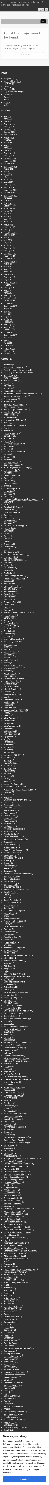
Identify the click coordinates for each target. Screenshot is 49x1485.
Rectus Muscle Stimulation (15, 1214)
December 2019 (10, 253)
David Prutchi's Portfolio (14, 974)
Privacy (7, 102)
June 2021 (7, 216)
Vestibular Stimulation (13, 1274)
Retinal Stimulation (12, 1245)
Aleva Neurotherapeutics (14, 404)
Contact (7, 97)
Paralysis (7, 1404)
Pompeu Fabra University (14, 367)
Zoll (5, 971)
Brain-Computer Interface (14, 1114)
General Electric (10, 615)
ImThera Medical (10, 644)
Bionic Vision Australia (13, 452)
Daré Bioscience (10, 552)
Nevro (6, 779)
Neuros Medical (10, 763)
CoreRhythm (9, 528)
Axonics (7, 431)
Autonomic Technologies (14, 425)
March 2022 (8, 201)
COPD (6, 1325)
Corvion (7, 536)
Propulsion (8, 1129)
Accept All (24, 1479)
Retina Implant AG (11, 845)
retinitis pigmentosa (12, 1417)
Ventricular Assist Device (14, 1272)
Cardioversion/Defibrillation (15, 1174)
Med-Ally (7, 990)
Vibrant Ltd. (8, 958)
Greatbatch (8, 631)
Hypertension (9, 1359)
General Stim (9, 618)
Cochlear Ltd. (9, 510)
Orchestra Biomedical (13, 805)
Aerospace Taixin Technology (15, 396)
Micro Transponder (11, 718)
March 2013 (8, 322)
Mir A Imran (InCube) (12, 1013)
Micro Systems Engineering (15, 992)
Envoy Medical (10, 594)
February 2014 (9, 295)
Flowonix (7, 610)
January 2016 (9, 288)
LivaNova (7, 692)
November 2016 (10, 282)
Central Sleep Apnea (12, 1425)
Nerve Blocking (10, 1235)
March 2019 (8, 274)
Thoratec (7, 929)
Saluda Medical (10, 855)
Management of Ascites (13, 1375)
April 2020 (8, 245)
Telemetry (8, 1264)
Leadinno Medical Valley (14, 678)
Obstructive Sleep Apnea (14, 1427)
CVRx (6, 541)
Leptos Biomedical (11, 681)
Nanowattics (9, 995)
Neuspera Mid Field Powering (16, 1143)
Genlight (7, 620)
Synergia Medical (11, 918)
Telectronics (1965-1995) (13, 921)
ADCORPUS (8, 388)
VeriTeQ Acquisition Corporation (17, 955)
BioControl (8, 441)
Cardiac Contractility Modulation (17, 1164)
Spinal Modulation (11, 900)
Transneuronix (10, 932)
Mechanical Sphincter (13, 1203)
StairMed (7, 908)
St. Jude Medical (10, 905)
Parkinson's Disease (12, 1406)
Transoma (8, 934)
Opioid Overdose (11, 1396)
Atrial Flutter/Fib (11, 1298)
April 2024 (8, 179)
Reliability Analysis (11, 998)
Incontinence (9, 1362)
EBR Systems (9, 568)
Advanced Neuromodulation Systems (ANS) (21, 394)
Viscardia (7, 963)
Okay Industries (10, 1050)
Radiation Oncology (12, 1414)
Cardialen (8, 478)
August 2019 (9, 264)
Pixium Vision (9, 821)
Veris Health (9, 953)
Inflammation (9, 1367)
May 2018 (7, 280)
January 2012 (9, 351)
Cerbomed (8, 494)
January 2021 (9, 230)
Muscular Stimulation (12, 1211)
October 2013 (9, 303)
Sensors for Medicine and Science (18, 874)
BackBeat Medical (11, 433)
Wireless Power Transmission (16, 1137)
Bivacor (7, 460)
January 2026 (9, 127)
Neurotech (8, 766)
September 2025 (10, 135)
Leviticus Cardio (10, 686)
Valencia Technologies (13, 947)
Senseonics (8, 871)
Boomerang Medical (12, 465)
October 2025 (9, 132)
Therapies (8, 1153)
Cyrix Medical (9, 547)
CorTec (6, 533)
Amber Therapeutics (12, 407)
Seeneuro (8, 868)
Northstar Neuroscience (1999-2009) (18, 789)
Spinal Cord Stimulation (13, 1253)
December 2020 (10, 232)
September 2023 (10, 195)
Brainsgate (8, 473)
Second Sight (9, 866)
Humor (6, 1108)
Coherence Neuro (11, 512)
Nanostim (8, 742)
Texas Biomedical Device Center (17, 370)
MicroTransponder (11, 726)
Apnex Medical (10, 417)
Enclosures (8, 1040)
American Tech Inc (11, 412)
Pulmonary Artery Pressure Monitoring (19, 1269)
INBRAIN (7, 647)
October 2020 (9, 235)
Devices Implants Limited (14, 560)
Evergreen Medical (11, 602)
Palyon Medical (10, 810)
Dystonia (7, 1335)
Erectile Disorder (11, 1340)
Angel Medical (9, 415)
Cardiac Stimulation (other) (15, 1172)
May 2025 (7, 145)
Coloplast (7, 515)
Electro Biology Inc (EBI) (13, 576)
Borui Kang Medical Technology (17, 468)
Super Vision (9, 913)
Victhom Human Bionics (14, 961)
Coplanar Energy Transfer (14, 1140)
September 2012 (10, 335)
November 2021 (10, 208)
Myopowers (8, 737)
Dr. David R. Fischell (12, 1006)
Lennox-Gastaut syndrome (14, 1372)
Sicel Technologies (11, 887)
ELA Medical (9, 573)
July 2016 (7, 285)
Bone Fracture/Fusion (13, 1306)
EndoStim (8, 581)
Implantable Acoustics (13, 639)
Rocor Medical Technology (14, 850)
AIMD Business (10, 378)
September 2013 (10, 306)
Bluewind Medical (11, 462)
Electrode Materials (12, 1116)
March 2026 (8, 121)
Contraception (9, 1322)
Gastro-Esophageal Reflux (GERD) (17, 1348)
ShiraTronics (9, 882)
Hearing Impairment (12, 1354)
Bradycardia (9, 1311)
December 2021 (10, 206)
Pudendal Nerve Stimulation (15, 1243)
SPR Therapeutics (11, 903)
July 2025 (7, 140)
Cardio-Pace (9, 481)
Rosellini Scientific (11, 853)
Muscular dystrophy (12, 1385)
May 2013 (7, 317)
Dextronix (8, 562)
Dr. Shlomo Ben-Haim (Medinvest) (18, 1011)
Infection (7, 1364)
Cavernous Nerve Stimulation (16, 1227)
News (6, 1100)
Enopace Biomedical (12, 586)
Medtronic (8, 708)
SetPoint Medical (11, 879)
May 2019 (7, 269)
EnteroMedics (9, 589)
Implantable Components (14, 1027)
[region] (24, 1458)
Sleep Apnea (9, 1422)
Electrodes (8, 1035)
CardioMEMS (9, 483)
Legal (6, 105)
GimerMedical (9, 623)
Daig (5, 549)
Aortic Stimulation (11, 1219)
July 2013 (7, 311)
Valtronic (7, 1053)
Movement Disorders (12, 1383)
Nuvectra (7, 795)
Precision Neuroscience (13, 829)
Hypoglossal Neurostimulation (16, 1232)
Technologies (9, 1111)
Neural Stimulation (11, 1216)
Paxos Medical (9, 816)
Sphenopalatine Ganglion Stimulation (19, 1251)
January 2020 (9, 251)
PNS (5, 1240)
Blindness (8, 1304)
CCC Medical (9, 491)
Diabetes (7, 1333)
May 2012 (7, 340)
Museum (7, 1024)
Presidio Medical (10, 831)
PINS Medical (9, 818)
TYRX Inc (7, 940)
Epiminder (8, 599)
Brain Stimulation (11, 1224)
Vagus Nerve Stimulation (14, 1259)
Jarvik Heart (8, 676)
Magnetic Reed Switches (14, 1056)
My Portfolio (9, 84)
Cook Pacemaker (10, 520)
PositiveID (8, 824)
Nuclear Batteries (11, 1082)
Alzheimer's (8, 1288)
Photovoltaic (9, 1145)
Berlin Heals (9, 436)
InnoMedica (8, 657)
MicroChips (8, 721)
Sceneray (7, 860)
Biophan (7, 454)
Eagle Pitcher (9, 1071)
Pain (5, 1401)
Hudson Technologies (13, 1045)
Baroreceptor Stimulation (14, 1222)
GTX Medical (9, 634)
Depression (8, 1330)
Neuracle (7, 747)
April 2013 (8, 319)
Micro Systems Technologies (15, 1058)
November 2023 (10, 190)
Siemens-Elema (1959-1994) (15, 889)
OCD (5, 1393)
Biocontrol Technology (13, 444)
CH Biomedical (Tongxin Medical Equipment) (22, 499)
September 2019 (10, 261)
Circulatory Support (12, 1180)
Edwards (7, 570)
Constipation (9, 1319)
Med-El (7, 697)
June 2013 (7, 314)
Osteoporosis (9, 1398)
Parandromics (9, 813)
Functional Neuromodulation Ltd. (17, 613)
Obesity (7, 1391)
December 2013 (10, 298)
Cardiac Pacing (10, 1169)
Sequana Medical (11, 876)
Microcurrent (9, 1206)
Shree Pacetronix (11, 884)
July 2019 (7, 266)
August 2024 (9, 169)
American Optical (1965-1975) (15, 410)
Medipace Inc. (9, 702)
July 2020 (7, 237)
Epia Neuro (8, 597)
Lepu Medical (9, 684)
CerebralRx (8, 497)
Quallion (7, 1085)
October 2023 (9, 193)
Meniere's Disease (11, 1377)
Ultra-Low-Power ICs (12, 1093)
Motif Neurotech (10, 734)
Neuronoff (8, 758)
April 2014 (8, 293)
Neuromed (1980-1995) (13, 755)
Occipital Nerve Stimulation (15, 1238)
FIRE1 (6, 607)
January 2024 (9, 187)
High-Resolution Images (14, 92)
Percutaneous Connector (14, 1127)
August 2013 (8, 309)
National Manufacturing (13, 1048)
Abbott (6, 383)
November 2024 (10, 161)
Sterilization (9, 1135)
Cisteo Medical (10, 987)
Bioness (7, 449)
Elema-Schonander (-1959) (14, 578)
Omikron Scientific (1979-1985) (16, 800)
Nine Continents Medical (14, 787)
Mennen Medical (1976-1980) (15, 710)
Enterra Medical (10, 591)
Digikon (7, 565)
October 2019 (9, 259)
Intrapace (8, 671)
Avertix (7, 428)
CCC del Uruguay (10, 489)
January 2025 (9, 156)
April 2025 (8, 148)
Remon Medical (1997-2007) (15, 839)
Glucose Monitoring (12, 1198)
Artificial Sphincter (11, 1156)
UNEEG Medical (10, 942)
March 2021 (8, 224)
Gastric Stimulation (12, 1195)
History (7, 1021)
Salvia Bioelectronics (12, 858)
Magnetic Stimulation (12, 1119)
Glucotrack (8, 628)
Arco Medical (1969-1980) (14, 420)
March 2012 (8, 346)
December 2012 (10, 330)
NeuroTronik (9, 768)
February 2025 (9, 153)
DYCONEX (7, 1032)
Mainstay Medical (11, 694)
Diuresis (7, 1185)
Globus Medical (10, 626)
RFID (6, 1261)
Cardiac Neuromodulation (14, 1166)
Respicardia (8, 842)
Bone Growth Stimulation (14, 1161)
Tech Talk (7, 1103)
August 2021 (8, 211)
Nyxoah (7, 797)
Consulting (8, 94)
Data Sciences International (15, 555)
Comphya (7, 518)
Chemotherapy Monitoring (14, 1177)
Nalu (6, 739)
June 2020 (8, 240)
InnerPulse (8, 655)
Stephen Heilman (11, 1016)
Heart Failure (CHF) (11, 1356)
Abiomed (7, 386)
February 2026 (9, 124)
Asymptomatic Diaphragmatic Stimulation (21, 1158)
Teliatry (7, 924)
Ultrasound (8, 1148)
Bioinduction (9, 446)
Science (7, 863)
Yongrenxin (8, 969)
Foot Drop (8, 1346)
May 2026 (7, 116)
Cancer (6, 1314)
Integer (7, 663)
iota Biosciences (10, 673)
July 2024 (7, 171)
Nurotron (7, 792)
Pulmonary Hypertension (14, 1412)
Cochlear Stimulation (12, 1182)
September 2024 (10, 166)
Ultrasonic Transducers (13, 1095)
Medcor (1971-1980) (11, 700)
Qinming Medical (11, 834)
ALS (5, 1285)
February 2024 (9, 185)
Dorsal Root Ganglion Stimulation (17, 1230)
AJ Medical (8, 402)
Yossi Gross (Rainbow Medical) (16, 1019)
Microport (8, 723)
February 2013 (9, 324)
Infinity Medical (10, 652)
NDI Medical (9, 744)
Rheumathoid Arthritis (13, 1420)
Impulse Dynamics (11, 642)
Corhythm (8, 531)
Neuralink (8, 750)
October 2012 (9, 332)
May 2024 (7, 177)
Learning (7, 86)
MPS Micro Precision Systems (16, 1061)
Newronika (8, 781)
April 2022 (8, 198)
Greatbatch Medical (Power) (15, 1077)
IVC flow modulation (12, 1201)
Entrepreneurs (10, 1000)
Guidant (7, 636)
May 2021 (7, 219)
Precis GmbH (9, 826)
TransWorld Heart (11, 937)
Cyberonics (8, 544)
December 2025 (10, 129)
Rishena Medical (10, 847)
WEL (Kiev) (8, 966)
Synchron (7, 916)
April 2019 (8, 272)
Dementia (8, 1327)
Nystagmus (8, 1388)
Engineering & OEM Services (15, 976)
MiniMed (7, 729)
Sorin (6, 897)
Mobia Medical (10, 731)
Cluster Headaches (11, 1317)
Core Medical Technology (14, 526)
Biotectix (7, 1037)
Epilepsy (7, 1338)
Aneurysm (8, 1293)
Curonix (7, 539)
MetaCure (7, 715)
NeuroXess (8, 773)
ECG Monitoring (10, 1190)
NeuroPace (8, 760)
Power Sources (10, 1064)
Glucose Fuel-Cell (11, 1074)
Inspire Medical (10, 660)
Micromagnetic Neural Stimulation (18, 1209)
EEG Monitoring (10, 1193)
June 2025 (8, 142)
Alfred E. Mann (10, 1003)
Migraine (7, 1380)
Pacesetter (8, 808)
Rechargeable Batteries (13, 1087)
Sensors (7, 1132)
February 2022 (9, 203)
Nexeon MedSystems (12, 784)
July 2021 (7, 214)
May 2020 (7, 243)
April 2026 (8, 119)
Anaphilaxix (8, 1290)
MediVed (7, 705)
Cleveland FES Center (12, 507)
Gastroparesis (9, 1351)
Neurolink (8, 752)
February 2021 (9, 227)
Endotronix (8, 584)
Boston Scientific (11, 470)
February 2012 (9, 348)
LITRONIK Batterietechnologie (16, 1079)
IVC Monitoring (10, 1267)
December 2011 (10, 353)
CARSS (6, 486)
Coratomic (8, 523)
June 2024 (8, 174)
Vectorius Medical (11, 950)
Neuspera (8, 776)
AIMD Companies (11, 380)
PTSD (6, 1409)
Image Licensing (10, 79)
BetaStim (7, 439)
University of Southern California (17, 373)
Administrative (10, 375)
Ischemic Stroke (10, 1369)
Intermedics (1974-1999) (13, 668)
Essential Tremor (11, 1343)
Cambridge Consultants (13, 982)
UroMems (8, 945)
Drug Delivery (9, 1187)
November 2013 (10, 301)
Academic (8, 365)
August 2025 (9, 137)
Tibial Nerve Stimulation (14, 1256)
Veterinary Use (10, 1277)
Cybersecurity (9, 1106)
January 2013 (9, 327)
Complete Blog (10, 89)
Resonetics (8, 1090)
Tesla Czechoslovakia (12, 926)
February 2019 (9, 277)
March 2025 (8, 150)
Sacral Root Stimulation (13, 1248)
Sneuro (7, 895)
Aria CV (7, 423)
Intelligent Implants (12, 665)
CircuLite (7, 502)
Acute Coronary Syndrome (14, 1282)
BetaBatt (7, 1066)
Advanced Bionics (11, 391)
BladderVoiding (10, 1301)
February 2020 (9, 248)
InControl (7, 649)
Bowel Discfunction (12, 1309)
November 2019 (10, 256)
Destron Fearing (10, 557)
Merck (6, 713)
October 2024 (9, 164)
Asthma (7, 1296)
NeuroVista (8, 771)
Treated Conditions (11, 1280)
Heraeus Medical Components (16, 1042)
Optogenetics (9, 1124)
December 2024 (10, 158)
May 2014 (7, 290)
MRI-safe (7, 1122)
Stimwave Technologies (13, 911)
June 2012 (7, 338)
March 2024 (8, 182)
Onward (7, 802)
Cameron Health (10, 475)
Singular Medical (11, 892)
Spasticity (8, 1430)
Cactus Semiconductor (13, 1029)
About (6, 100)
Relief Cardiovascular (12, 837)
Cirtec (6, 504)
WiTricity (7, 1151)
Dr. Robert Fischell (11, 1008)
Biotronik (7, 457)
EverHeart (8, 605)
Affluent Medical (10, 399)
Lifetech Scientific (11, 689)
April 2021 (8, 222)
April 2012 (8, 343)
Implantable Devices (12, 81)
